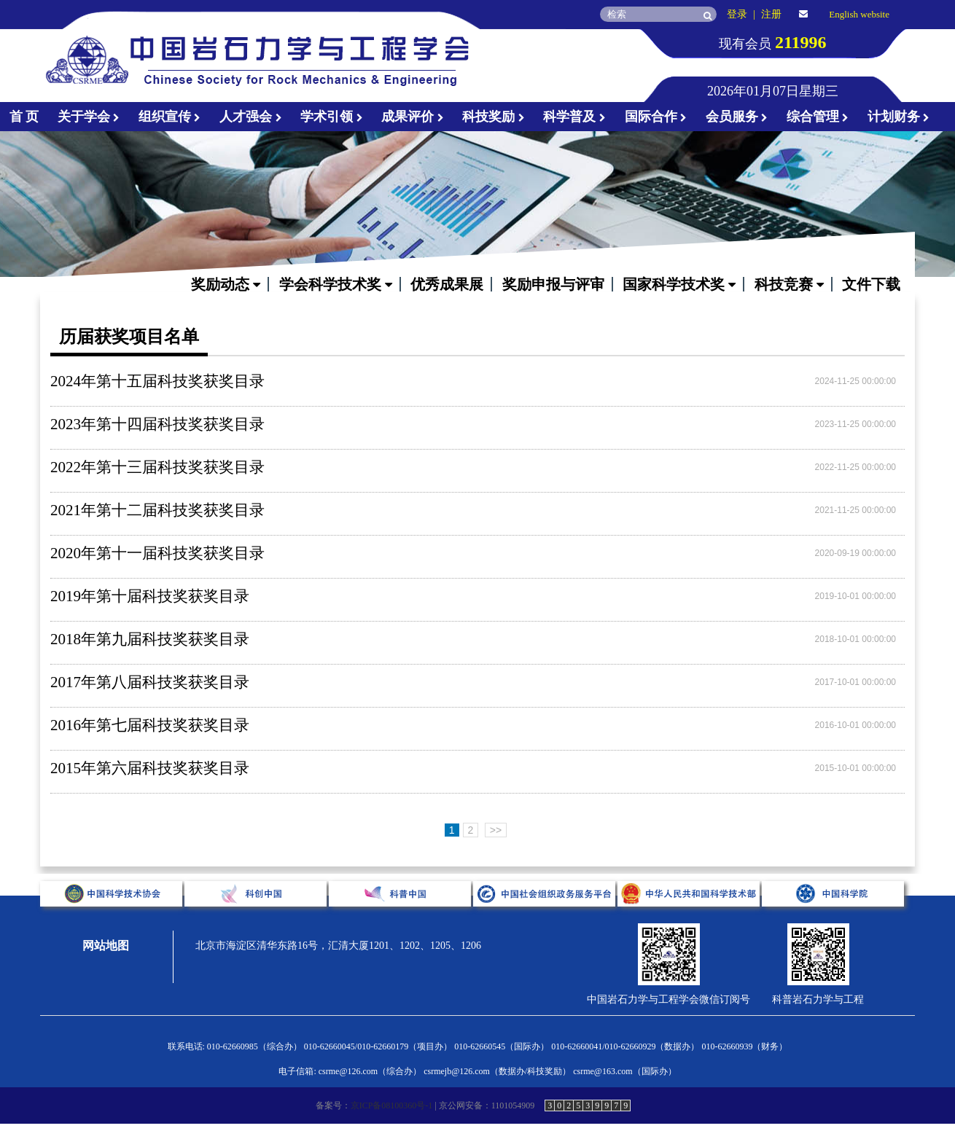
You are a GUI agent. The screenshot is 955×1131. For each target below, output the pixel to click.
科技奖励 (493, 116)
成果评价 (412, 116)
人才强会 (250, 116)
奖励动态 (225, 284)
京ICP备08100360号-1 (392, 1105)
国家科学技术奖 (679, 284)
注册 (771, 14)
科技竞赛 (789, 284)
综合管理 (818, 116)
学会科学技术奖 (335, 284)
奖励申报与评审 (553, 284)
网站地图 (105, 945)
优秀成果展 (446, 284)
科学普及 (574, 116)
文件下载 (871, 284)
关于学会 (89, 116)
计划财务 (899, 116)
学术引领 (331, 116)
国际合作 (656, 116)
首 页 (24, 116)
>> (496, 830)
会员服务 (737, 116)
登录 (737, 14)
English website (859, 14)
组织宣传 (170, 116)
